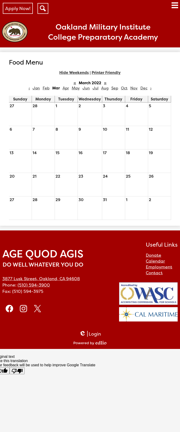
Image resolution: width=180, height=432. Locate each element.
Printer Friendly (106, 72)
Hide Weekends (74, 72)
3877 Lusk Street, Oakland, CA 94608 (41, 279)
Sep (114, 88)
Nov (134, 88)
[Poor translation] (17, 370)
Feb (46, 88)
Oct (124, 88)
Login (90, 334)
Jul (95, 88)
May (76, 88)
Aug (105, 88)
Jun (86, 88)
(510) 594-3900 (34, 285)
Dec (143, 88)
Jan (36, 88)
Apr (66, 88)
